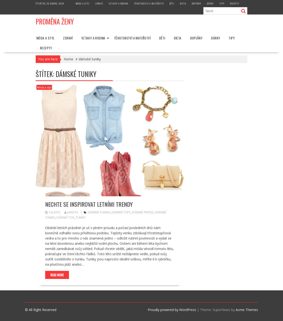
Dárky (210, 3)
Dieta (183, 3)
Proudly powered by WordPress (172, 309)
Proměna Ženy (55, 21)
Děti (171, 3)
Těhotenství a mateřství (149, 3)
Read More (57, 275)
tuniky (81, 218)
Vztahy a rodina (118, 3)
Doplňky (196, 3)
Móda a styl (83, 3)
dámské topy (121, 212)
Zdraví (99, 3)
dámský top (65, 218)
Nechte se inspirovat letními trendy (89, 204)
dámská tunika (99, 212)
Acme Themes (247, 309)
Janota (71, 212)
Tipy (221, 3)
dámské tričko (143, 212)
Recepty (234, 3)
